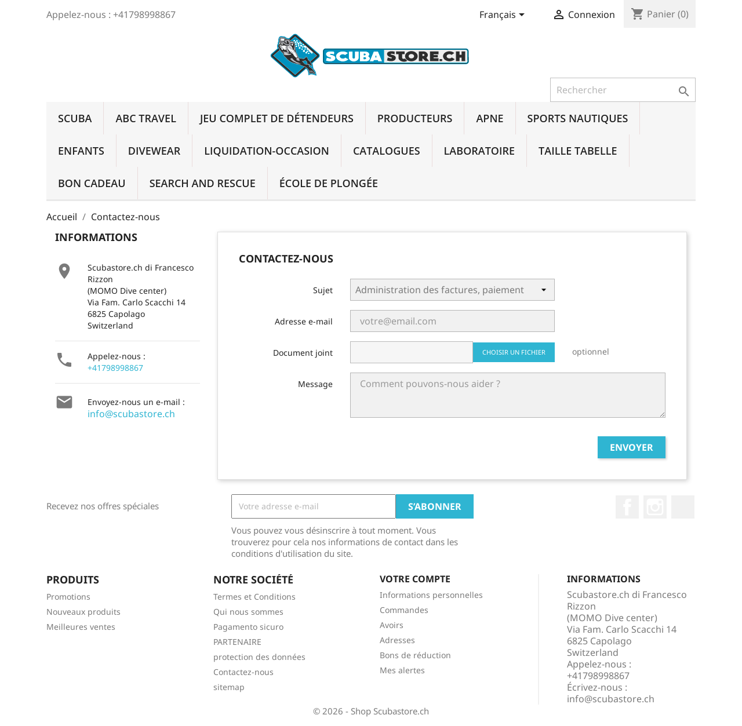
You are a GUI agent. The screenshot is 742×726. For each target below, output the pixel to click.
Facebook (627, 507)
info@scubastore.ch (131, 413)
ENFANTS (81, 151)
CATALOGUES (386, 151)
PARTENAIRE (237, 641)
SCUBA (75, 118)
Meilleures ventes (80, 626)
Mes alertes (402, 670)
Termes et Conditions (254, 596)
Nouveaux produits (83, 611)
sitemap (229, 686)
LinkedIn (682, 507)
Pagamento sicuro (248, 626)
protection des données (259, 656)
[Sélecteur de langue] (504, 16)
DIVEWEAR (154, 151)
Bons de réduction (415, 655)
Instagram (655, 507)
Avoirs (391, 624)
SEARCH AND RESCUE (203, 183)
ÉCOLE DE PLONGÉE (328, 183)
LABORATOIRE (479, 151)
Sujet (323, 289)
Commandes (404, 609)
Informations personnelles (431, 594)
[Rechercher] (623, 90)
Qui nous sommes (248, 611)
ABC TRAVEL (145, 118)
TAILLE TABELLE (578, 151)
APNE (489, 118)
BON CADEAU (92, 183)
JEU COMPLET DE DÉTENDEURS (277, 118)
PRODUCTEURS (415, 118)
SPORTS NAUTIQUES (578, 118)
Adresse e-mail (304, 321)
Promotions (68, 596)
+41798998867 (115, 367)
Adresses (397, 639)
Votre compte (415, 578)
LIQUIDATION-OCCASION (266, 151)
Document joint (303, 352)
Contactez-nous (243, 671)
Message (315, 383)
